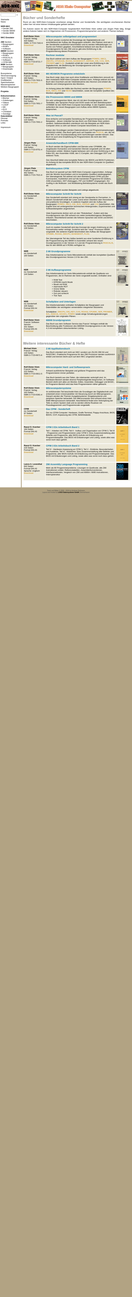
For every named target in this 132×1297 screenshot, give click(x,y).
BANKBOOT (79, 61)
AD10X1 (63, 314)
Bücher (5, 98)
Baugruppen (7, 44)
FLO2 (61, 63)
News (3, 22)
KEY (73, 312)
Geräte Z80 (7, 28)
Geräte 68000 (8, 31)
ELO (4, 109)
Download (28, 45)
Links (3, 123)
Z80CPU (50, 61)
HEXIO (69, 91)
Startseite (5, 19)
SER (107, 61)
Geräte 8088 (7, 33)
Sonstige (6, 114)
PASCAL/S (6, 58)
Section (6, 42)
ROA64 (69, 61)
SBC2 (103, 59)
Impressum (6, 127)
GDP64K (90, 61)
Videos (5, 102)
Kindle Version (31, 82)
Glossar (4, 118)
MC (3, 107)
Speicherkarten (7, 82)
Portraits (4, 120)
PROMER (50, 63)
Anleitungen (7, 100)
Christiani (6, 111)
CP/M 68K (6, 62)
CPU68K (50, 234)
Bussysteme (6, 73)
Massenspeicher (8, 84)
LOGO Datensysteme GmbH (68, 492)
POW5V (95, 59)
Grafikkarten (6, 80)
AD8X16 (54, 314)
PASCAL (100, 132)
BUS (48, 91)
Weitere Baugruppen (10, 87)
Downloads (7, 69)
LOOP (4, 105)
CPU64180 (59, 61)
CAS (102, 61)
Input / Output (7, 78)
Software (6, 49)
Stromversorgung (8, 76)
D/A (47, 314)
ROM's (5, 46)
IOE (97, 61)
